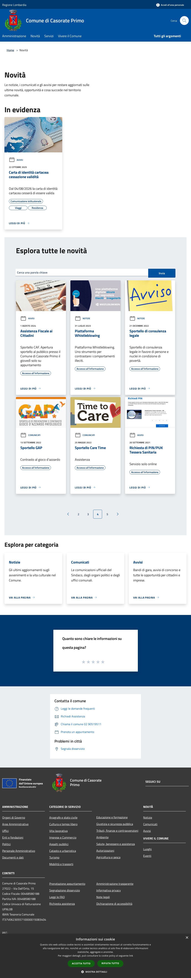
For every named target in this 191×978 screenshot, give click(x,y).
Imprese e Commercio (62, 837)
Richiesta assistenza (62, 903)
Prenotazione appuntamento (67, 883)
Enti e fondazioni (12, 837)
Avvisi (16, 160)
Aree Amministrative (15, 824)
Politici (6, 844)
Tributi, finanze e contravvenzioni (117, 830)
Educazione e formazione (112, 817)
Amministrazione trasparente (114, 883)
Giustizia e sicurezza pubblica (114, 824)
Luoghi (147, 849)
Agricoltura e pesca (108, 857)
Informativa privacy (108, 890)
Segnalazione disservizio (64, 890)
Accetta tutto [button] (81, 963)
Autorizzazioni (105, 850)
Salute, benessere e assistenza (115, 844)
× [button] (186, 937)
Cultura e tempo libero (63, 824)
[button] (95, 972)
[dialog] (95, 956)
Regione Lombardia (14, 5)
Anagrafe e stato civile (63, 817)
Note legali (103, 897)
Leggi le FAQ (57, 897)
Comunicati (30, 435)
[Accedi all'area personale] (170, 5)
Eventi (147, 856)
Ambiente (102, 837)
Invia (162, 273)
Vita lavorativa (58, 831)
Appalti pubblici (59, 844)
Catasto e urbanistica (62, 851)
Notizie (82, 318)
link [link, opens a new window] (131, 955)
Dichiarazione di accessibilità (114, 903)
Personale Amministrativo (18, 851)
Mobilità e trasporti (61, 864)
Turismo (54, 857)
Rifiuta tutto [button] (110, 963)
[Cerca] (184, 20)
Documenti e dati (13, 857)
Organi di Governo (13, 817)
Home (10, 50)
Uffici (5, 831)
